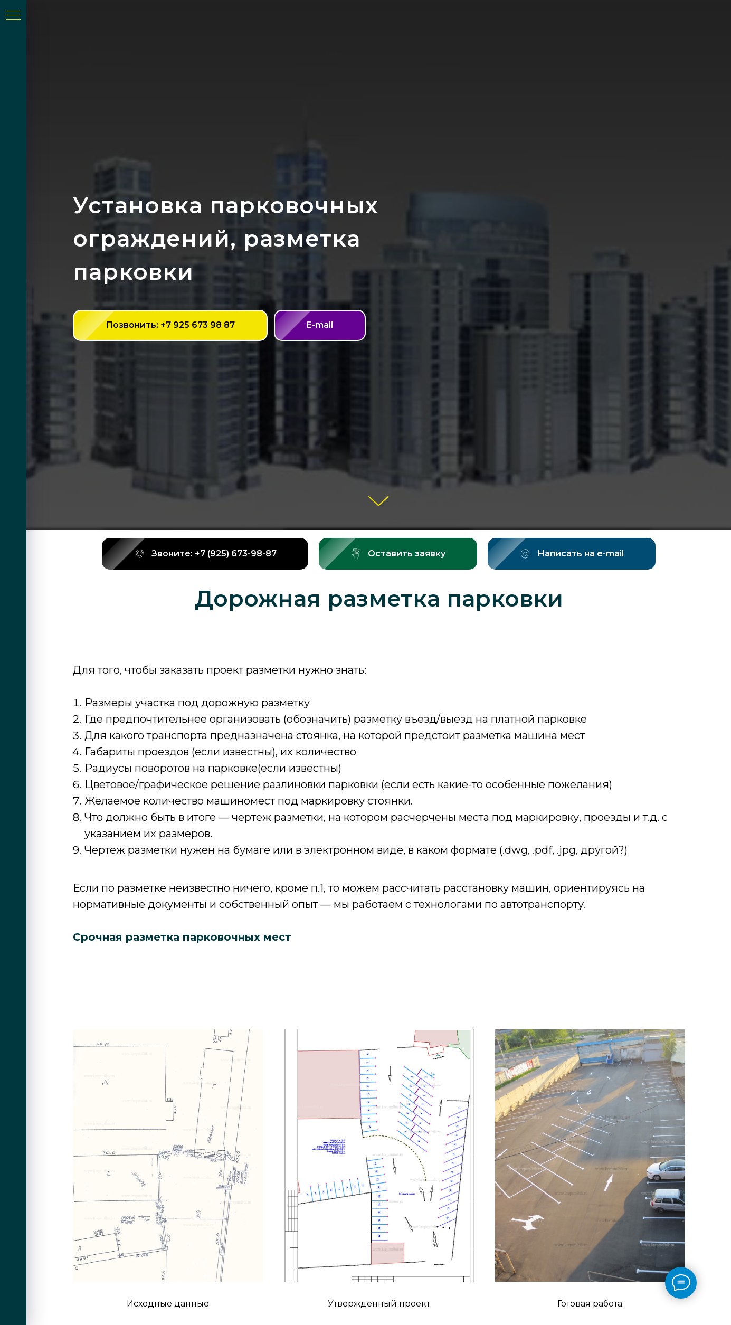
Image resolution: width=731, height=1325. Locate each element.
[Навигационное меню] (13, 16)
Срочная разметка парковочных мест (182, 937)
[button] (398, 554)
